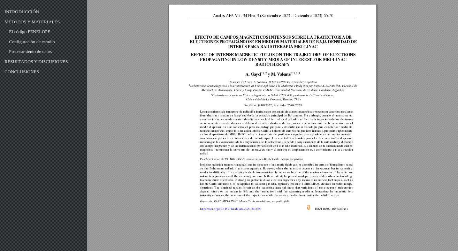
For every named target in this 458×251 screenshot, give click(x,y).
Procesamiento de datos (30, 51)
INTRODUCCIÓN (22, 11)
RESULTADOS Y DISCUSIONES (36, 61)
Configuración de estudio (32, 41)
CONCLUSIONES (22, 71)
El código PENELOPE (29, 31)
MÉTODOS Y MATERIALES (32, 21)
